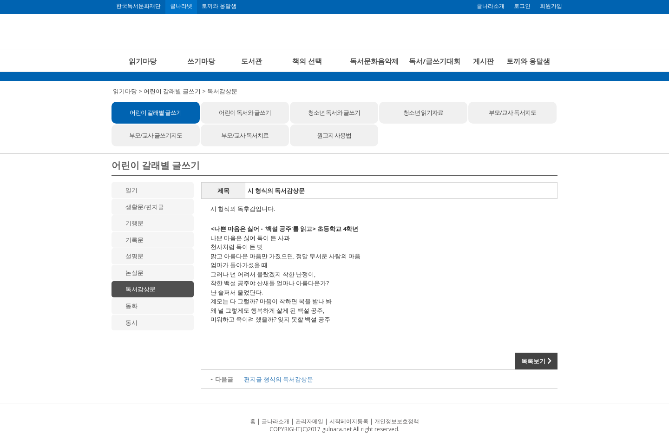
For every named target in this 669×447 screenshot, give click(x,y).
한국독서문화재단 (138, 6)
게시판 (483, 61)
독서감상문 (140, 289)
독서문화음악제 (374, 61)
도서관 (251, 61)
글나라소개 (491, 6)
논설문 (134, 273)
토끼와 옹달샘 (219, 6)
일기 (131, 190)
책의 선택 (307, 61)
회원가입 (551, 6)
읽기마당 (143, 61)
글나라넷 (181, 6)
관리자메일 (309, 421)
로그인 (522, 6)
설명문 (134, 256)
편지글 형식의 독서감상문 (278, 379)
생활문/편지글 (144, 207)
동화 (131, 306)
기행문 (134, 223)
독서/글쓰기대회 (434, 61)
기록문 (134, 240)
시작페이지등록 (348, 421)
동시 (131, 322)
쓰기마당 (201, 61)
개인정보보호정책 (396, 421)
